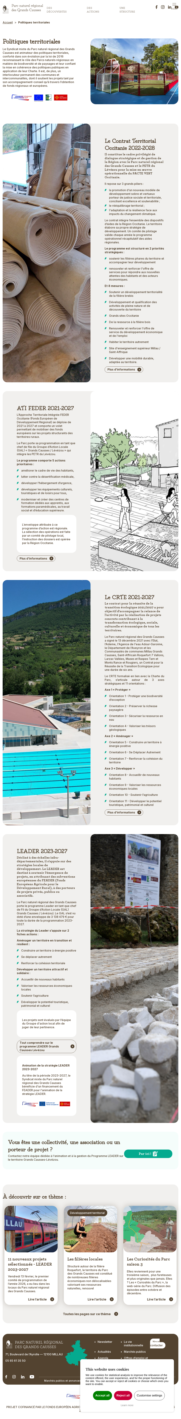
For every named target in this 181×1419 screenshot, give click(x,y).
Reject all (123, 1395)
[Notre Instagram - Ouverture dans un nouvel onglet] (14, 1377)
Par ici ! (145, 1154)
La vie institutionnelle (133, 1343)
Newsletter (105, 1342)
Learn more (127, 1405)
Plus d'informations (121, 369)
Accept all (102, 1395)
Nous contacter (156, 1343)
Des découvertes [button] (57, 9)
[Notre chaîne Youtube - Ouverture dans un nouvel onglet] (32, 1377)
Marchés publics (135, 1352)
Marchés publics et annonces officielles (69, 1381)
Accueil (8, 22)
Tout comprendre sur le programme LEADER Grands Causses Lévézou (39, 1046)
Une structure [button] (127, 9)
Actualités (104, 1352)
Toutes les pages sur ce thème (87, 1314)
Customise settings (149, 1395)
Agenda (103, 1358)
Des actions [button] (93, 9)
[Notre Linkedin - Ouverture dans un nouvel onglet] (6, 1377)
